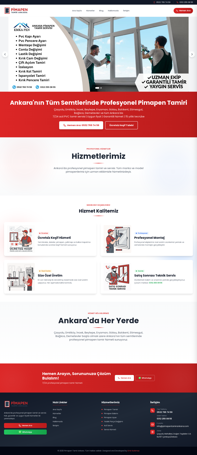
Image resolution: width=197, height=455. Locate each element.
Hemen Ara (124, 378)
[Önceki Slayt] (5, 54)
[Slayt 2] (101, 88)
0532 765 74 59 (164, 412)
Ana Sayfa (77, 10)
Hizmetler (90, 10)
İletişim (126, 10)
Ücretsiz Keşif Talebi (121, 125)
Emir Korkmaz (133, 450)
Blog (101, 10)
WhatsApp (145, 378)
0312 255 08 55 (155, 283)
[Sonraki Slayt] (192, 54)
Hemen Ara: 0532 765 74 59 (81, 125)
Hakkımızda (113, 10)
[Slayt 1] (97, 88)
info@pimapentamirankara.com (173, 426)
